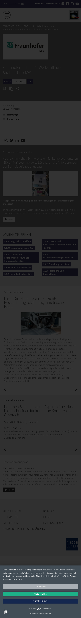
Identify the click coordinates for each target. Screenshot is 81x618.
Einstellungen (40, 601)
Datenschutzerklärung (44, 613)
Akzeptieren (40, 594)
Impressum (33, 613)
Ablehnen (40, 586)
